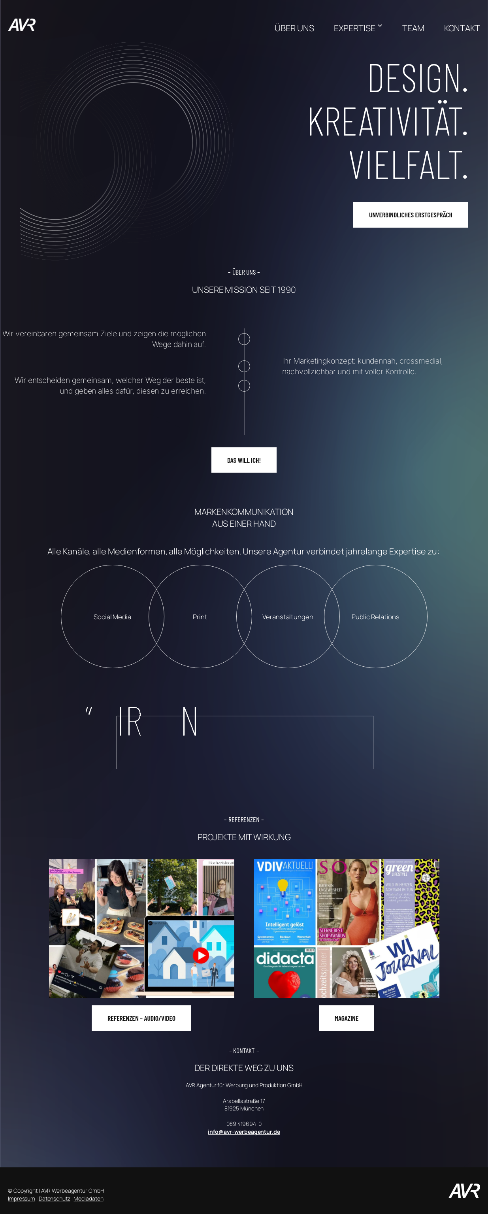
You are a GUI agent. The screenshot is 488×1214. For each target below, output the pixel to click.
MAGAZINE (347, 1018)
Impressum (21, 1198)
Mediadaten (88, 1198)
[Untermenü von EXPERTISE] (379, 25)
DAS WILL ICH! (244, 460)
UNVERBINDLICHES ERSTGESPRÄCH (410, 214)
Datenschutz (54, 1198)
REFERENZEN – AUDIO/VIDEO (141, 1018)
